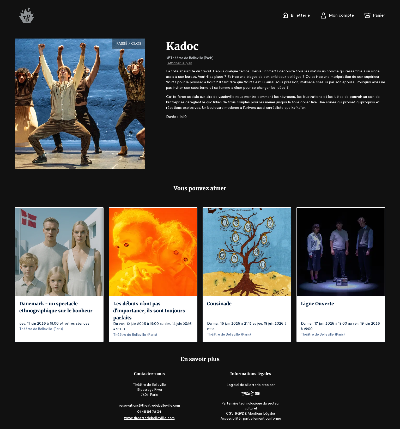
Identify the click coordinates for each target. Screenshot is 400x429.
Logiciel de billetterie (243, 387)
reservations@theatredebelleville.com (150, 405)
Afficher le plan (179, 63)
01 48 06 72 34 (150, 412)
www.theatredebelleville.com (150, 418)
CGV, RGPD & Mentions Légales (249, 413)
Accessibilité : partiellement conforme (250, 418)
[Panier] (374, 15)
